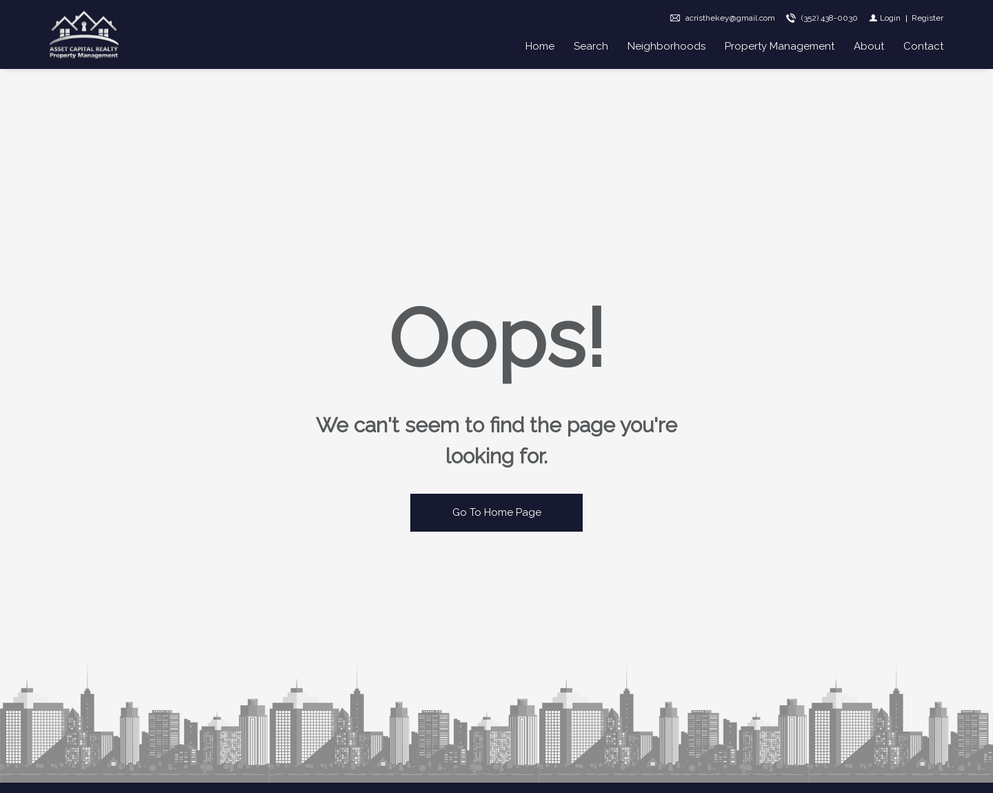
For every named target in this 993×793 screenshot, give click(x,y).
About (869, 46)
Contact (923, 46)
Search (591, 46)
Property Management (779, 46)
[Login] (885, 18)
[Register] (927, 18)
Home (539, 46)
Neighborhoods (666, 46)
